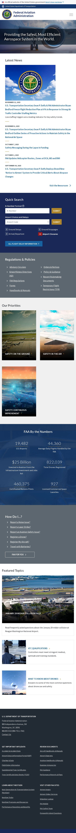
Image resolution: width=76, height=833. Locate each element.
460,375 (21, 483)
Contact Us (6, 734)
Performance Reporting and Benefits (16, 807)
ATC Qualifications (39, 648)
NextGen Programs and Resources (15, 802)
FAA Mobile (44, 804)
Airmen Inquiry (45, 789)
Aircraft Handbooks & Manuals (51, 751)
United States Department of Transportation (20, 6)
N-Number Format (13, 206)
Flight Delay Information (11, 765)
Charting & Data (8, 760)
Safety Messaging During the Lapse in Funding (27, 147)
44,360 (54, 443)
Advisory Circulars (18, 267)
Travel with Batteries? (20, 546)
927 (54, 483)
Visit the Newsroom (60, 185)
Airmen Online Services (49, 794)
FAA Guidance (45, 770)
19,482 (21, 443)
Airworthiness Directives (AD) (20, 273)
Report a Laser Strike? (20, 527)
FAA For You (20, 554)
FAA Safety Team (46, 808)
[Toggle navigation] (71, 14)
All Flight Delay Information (23, 243)
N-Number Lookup (47, 799)
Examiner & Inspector (48, 765)
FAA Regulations (17, 280)
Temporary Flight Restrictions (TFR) (51, 287)
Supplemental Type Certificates (14, 770)
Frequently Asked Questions (51, 813)
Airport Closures (50, 234)
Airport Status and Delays (17, 217)
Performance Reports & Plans (51, 774)
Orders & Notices (51, 267)
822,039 (54, 461)
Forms (12, 285)
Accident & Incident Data (11, 751)
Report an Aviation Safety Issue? (25, 532)
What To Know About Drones (44, 678)
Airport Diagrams (46, 755)
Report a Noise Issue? (20, 522)
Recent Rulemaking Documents (52, 278)
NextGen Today (7, 797)
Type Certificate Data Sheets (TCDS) (15, 774)
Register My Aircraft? (19, 541)
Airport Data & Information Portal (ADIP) (16, 755)
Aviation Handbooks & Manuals (51, 760)
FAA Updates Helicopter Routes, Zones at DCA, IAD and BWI (32, 158)
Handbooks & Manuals (20, 290)
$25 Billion (21, 461)
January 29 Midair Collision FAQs (23, 613)
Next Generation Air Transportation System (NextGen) (18, 791)
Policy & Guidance (52, 271)
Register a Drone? (18, 536)
